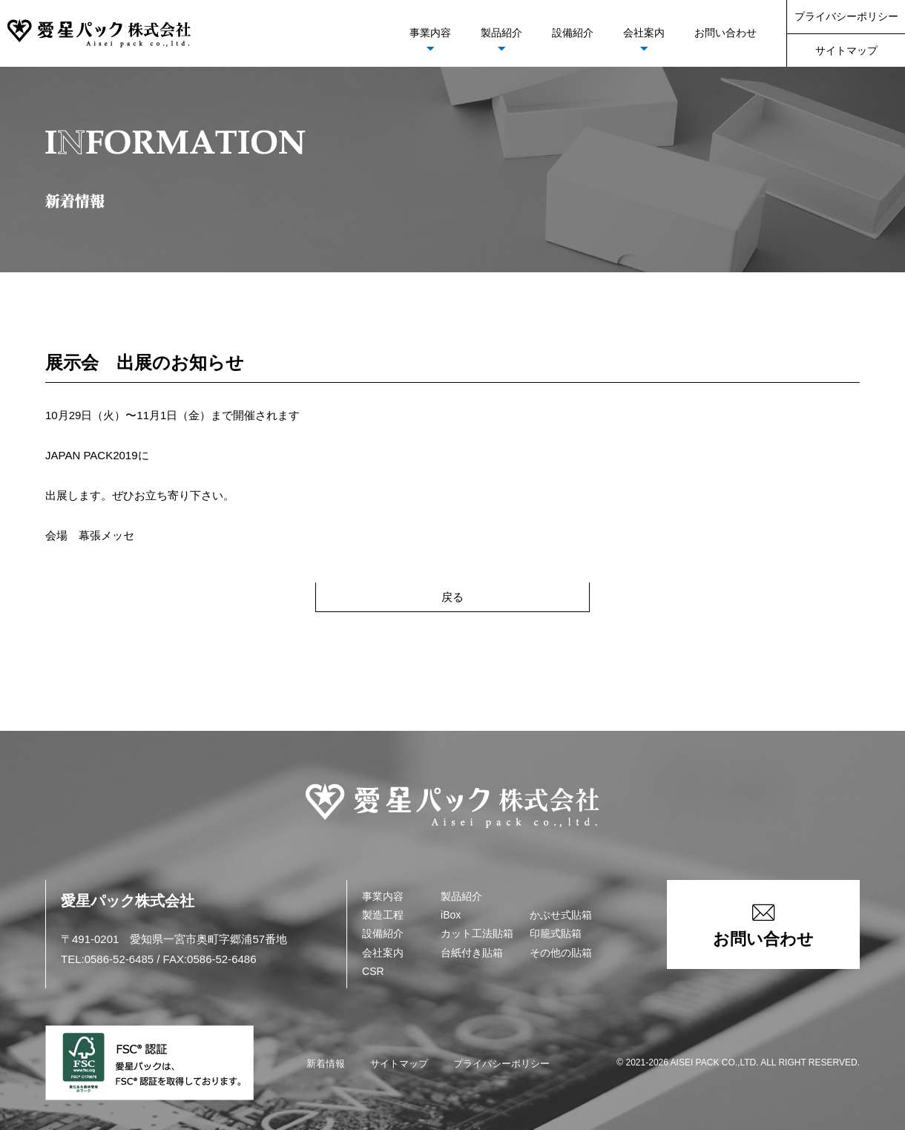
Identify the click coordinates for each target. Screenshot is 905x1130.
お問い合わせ (725, 33)
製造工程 (383, 915)
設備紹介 (572, 33)
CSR (373, 971)
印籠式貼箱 (556, 933)
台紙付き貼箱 (472, 953)
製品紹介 (501, 33)
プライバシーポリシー (846, 16)
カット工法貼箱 (477, 933)
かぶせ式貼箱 (561, 915)
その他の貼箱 (561, 953)
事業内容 (430, 33)
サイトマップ (846, 50)
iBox (451, 915)
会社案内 (644, 33)
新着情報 (325, 1063)
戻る (452, 597)
